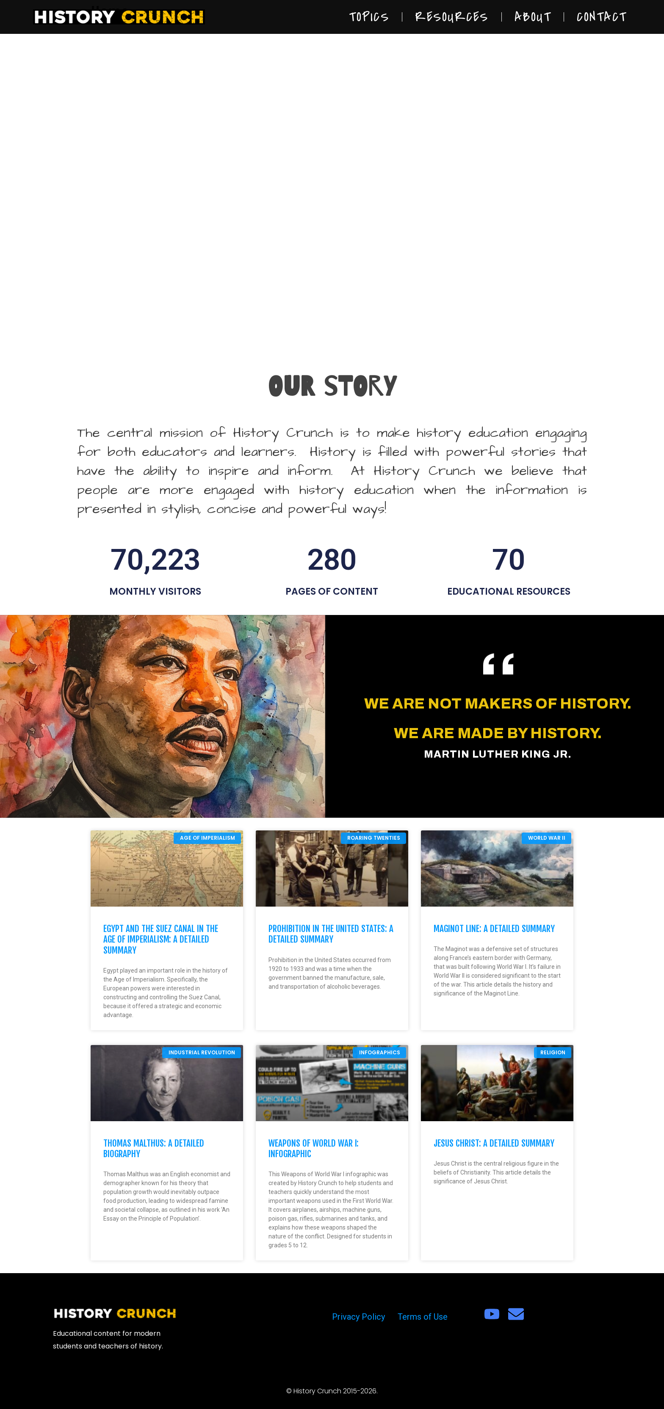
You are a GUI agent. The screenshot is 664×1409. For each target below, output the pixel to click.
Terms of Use (423, 1317)
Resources (452, 17)
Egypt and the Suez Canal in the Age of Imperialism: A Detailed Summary (160, 939)
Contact (602, 17)
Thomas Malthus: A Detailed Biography (153, 1148)
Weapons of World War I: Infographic (313, 1148)
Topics (369, 17)
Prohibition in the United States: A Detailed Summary (330, 934)
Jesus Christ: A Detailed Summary (494, 1143)
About (533, 17)
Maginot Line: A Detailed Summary (494, 928)
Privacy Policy (358, 1317)
